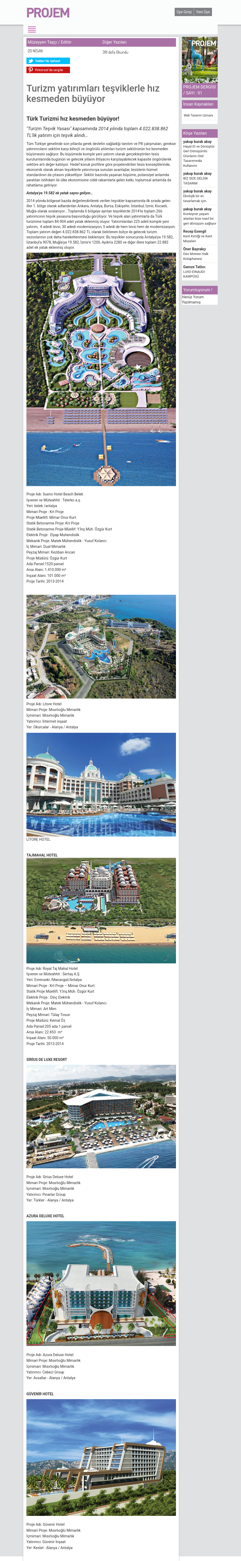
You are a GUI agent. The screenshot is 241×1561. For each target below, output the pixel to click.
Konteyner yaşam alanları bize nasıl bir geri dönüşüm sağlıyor (199, 218)
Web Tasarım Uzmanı (198, 115)
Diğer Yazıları (115, 42)
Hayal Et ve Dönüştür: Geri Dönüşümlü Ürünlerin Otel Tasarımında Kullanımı (199, 156)
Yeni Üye (203, 12)
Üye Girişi (184, 12)
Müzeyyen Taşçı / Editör (50, 42)
